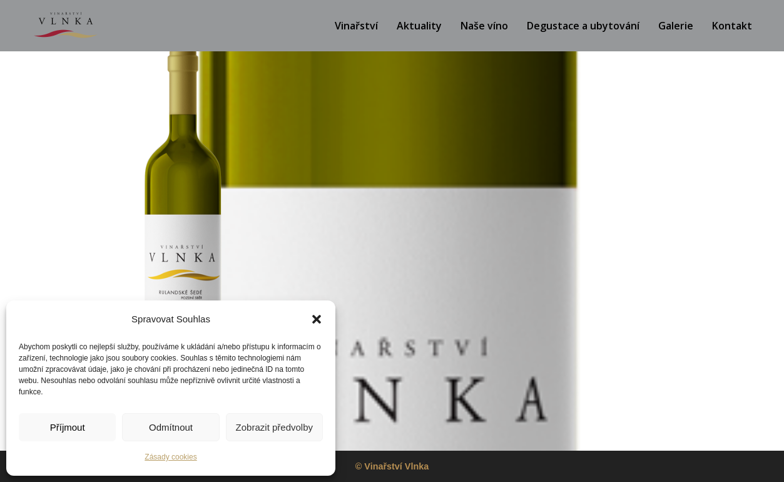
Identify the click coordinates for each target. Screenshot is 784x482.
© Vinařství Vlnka (392, 466)
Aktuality (419, 26)
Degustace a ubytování (583, 26)
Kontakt (732, 26)
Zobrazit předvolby (274, 427)
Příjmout (67, 427)
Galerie (675, 26)
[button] (316, 319)
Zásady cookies (170, 457)
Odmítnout (171, 427)
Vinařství (356, 26)
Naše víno (484, 26)
